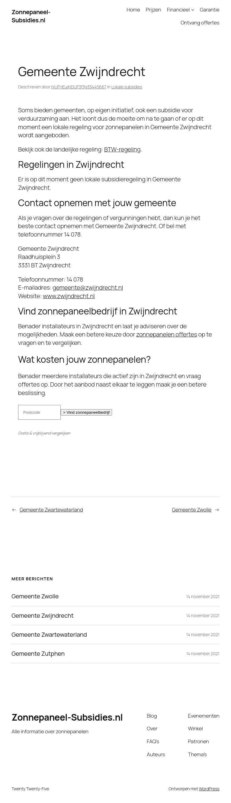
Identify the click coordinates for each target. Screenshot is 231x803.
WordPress (209, 789)
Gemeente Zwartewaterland (51, 509)
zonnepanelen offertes (166, 334)
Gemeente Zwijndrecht (42, 615)
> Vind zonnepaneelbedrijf (86, 412)
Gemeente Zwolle (191, 509)
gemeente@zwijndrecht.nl (88, 287)
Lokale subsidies (126, 87)
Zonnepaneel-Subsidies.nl (30, 16)
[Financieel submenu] (192, 9)
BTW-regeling (122, 149)
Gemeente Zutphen (38, 653)
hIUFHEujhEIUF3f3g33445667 (78, 87)
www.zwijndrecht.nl (69, 296)
